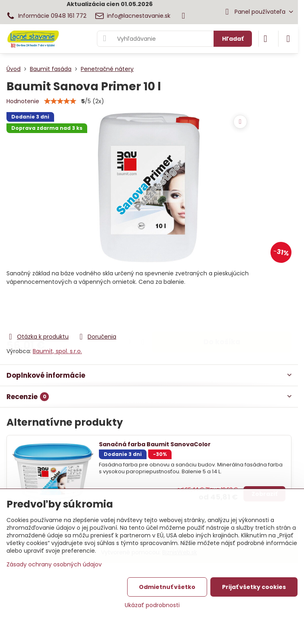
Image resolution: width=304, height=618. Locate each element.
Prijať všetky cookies (254, 587)
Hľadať (232, 39)
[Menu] (288, 39)
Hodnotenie (22, 101)
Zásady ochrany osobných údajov (54, 564)
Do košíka (221, 309)
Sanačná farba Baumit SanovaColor (155, 444)
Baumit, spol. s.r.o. (57, 351)
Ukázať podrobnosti (152, 605)
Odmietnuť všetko (167, 587)
